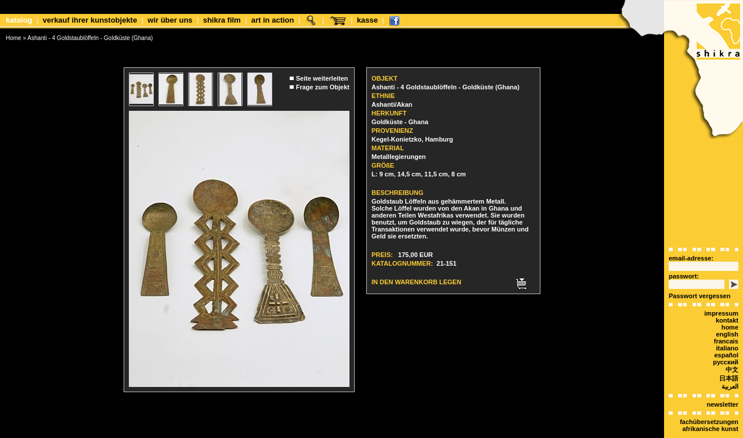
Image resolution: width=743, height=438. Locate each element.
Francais (726, 320)
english (727, 313)
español (726, 334)
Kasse (367, 20)
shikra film (222, 20)
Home (13, 38)
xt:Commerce (393, 432)
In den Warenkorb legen (416, 273)
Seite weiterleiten (322, 70)
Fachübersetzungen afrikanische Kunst (709, 405)
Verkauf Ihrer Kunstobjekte (90, 20)
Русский (725, 341)
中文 (732, 349)
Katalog (19, 20)
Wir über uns (169, 20)
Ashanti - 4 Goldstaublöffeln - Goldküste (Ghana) (90, 38)
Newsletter (722, 384)
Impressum (721, 292)
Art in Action (272, 20)
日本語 (728, 357)
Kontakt (727, 299)
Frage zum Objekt (322, 78)
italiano (727, 327)
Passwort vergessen (699, 275)
